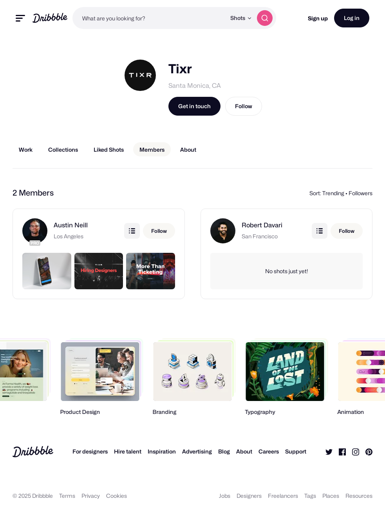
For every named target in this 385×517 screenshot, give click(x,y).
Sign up (318, 18)
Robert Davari (262, 225)
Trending (333, 193)
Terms (67, 495)
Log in (352, 18)
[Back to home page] (50, 18)
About (244, 451)
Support (295, 451)
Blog (224, 451)
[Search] (265, 18)
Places (330, 495)
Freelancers (283, 495)
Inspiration (162, 451)
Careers (268, 451)
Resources (358, 495)
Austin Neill (71, 225)
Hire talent (127, 451)
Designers (249, 495)
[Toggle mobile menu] (20, 18)
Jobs (224, 495)
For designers (90, 451)
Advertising (197, 451)
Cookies (116, 495)
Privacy (90, 495)
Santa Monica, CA (194, 85)
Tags (310, 495)
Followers (360, 193)
